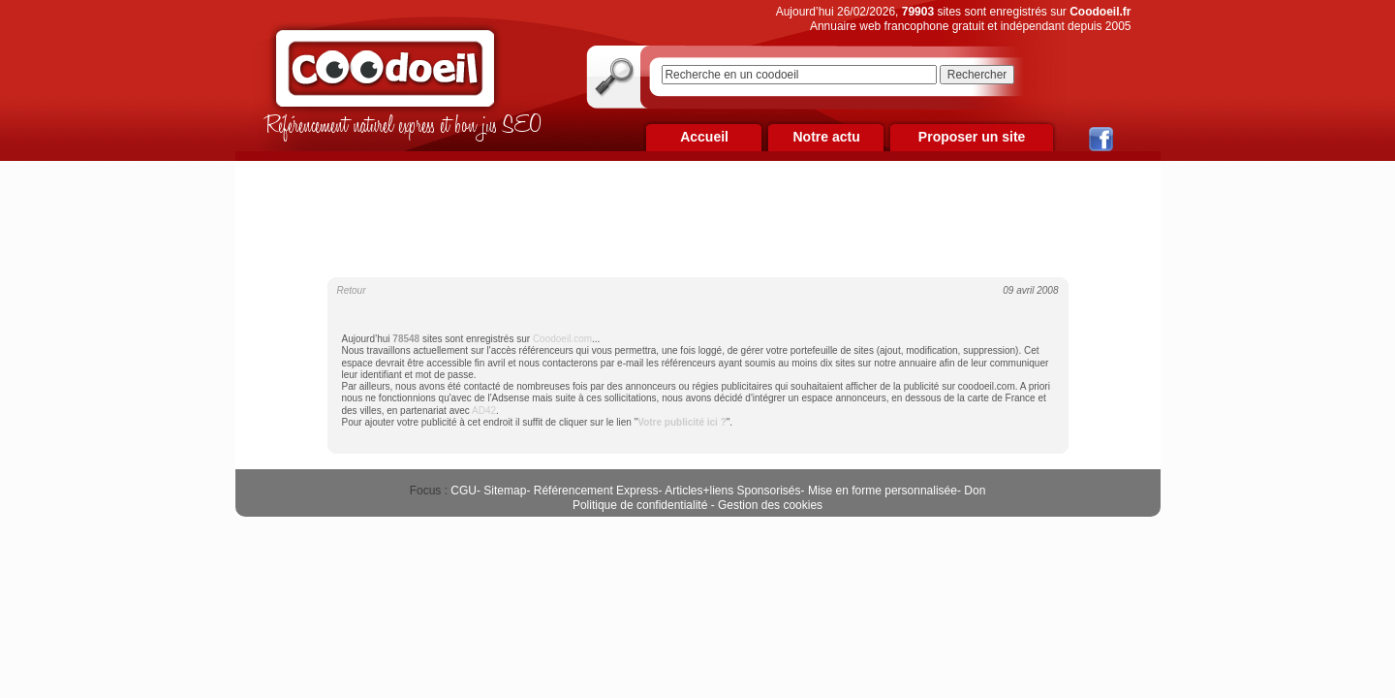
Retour (351, 290)
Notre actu (825, 136)
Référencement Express (596, 490)
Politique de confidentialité (640, 505)
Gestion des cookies (770, 505)
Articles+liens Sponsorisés (732, 490)
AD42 (484, 410)
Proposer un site (971, 136)
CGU (463, 490)
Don (974, 490)
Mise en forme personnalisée (882, 490)
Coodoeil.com (562, 338)
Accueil (704, 136)
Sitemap (504, 490)
